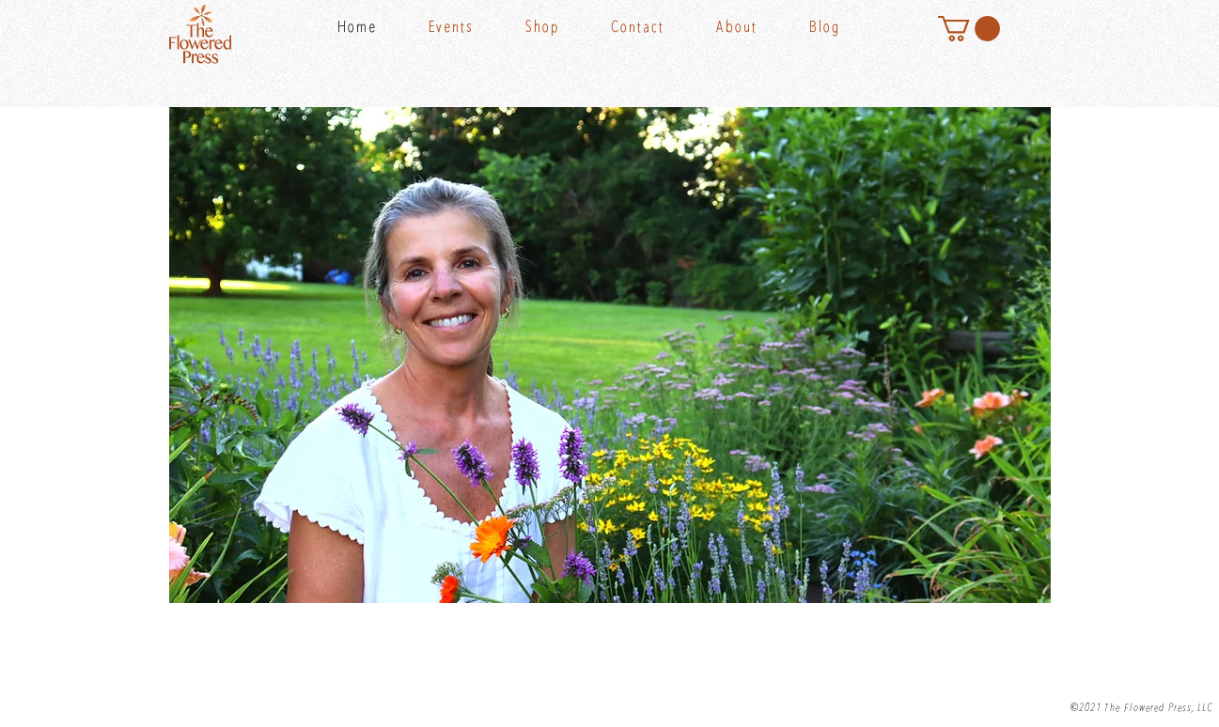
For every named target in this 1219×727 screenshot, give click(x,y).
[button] (563, 28)
